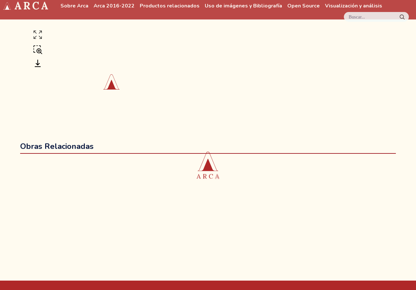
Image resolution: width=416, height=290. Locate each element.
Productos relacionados (170, 6)
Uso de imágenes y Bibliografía (243, 6)
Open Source (303, 6)
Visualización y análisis (353, 6)
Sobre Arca (74, 6)
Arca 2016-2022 (114, 6)
